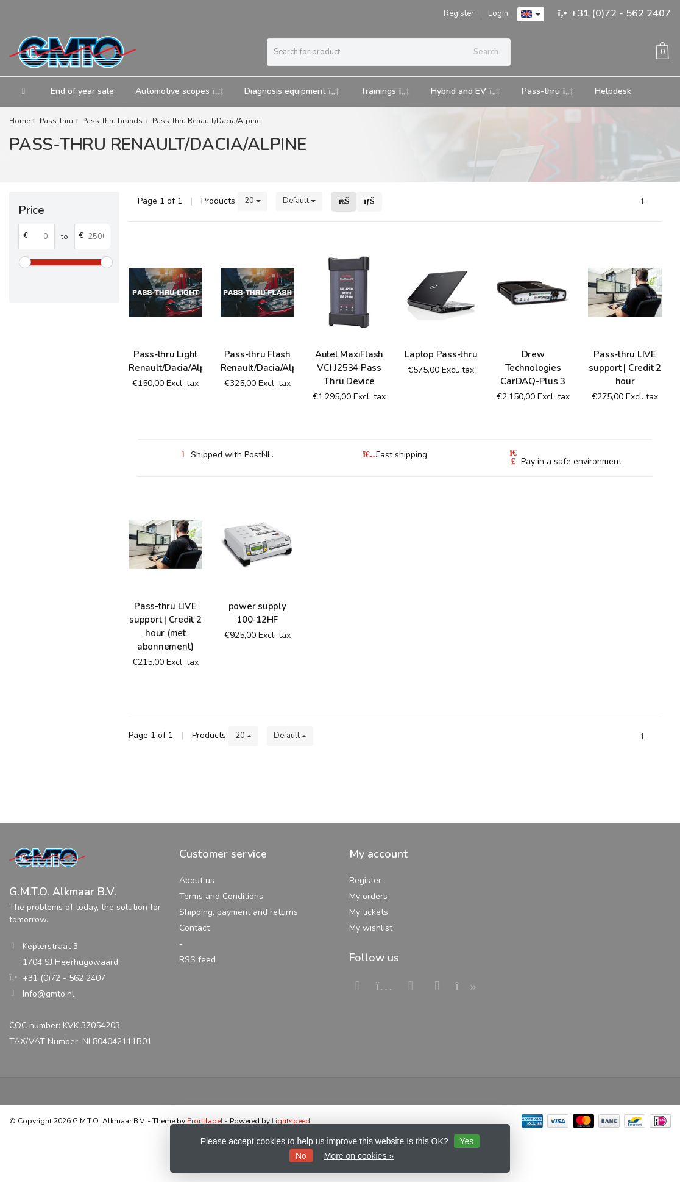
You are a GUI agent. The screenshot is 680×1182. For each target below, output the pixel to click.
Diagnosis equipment (291, 91)
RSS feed (197, 959)
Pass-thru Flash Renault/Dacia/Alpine (257, 361)
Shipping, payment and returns (238, 912)
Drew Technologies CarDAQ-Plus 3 (532, 367)
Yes (467, 1141)
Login (498, 13)
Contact (194, 928)
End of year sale (82, 91)
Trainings (385, 91)
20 (252, 200)
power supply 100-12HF (257, 613)
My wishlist (370, 928)
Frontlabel (205, 1121)
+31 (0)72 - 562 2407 (621, 13)
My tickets (368, 912)
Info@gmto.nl (48, 994)
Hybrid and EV (465, 91)
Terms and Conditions (221, 896)
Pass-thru (548, 91)
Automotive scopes (179, 91)
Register (459, 13)
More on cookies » (359, 1156)
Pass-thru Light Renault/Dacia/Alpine (165, 361)
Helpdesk (613, 91)
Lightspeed (291, 1121)
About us (196, 880)
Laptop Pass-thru (441, 354)
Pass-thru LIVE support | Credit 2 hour (625, 367)
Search (485, 51)
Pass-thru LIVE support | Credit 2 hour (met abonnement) (165, 626)
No (301, 1156)
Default (299, 200)
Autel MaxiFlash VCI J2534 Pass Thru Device (349, 367)
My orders (368, 896)
